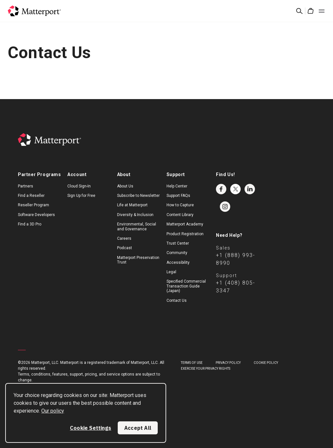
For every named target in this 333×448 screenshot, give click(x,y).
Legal (171, 272)
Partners (25, 186)
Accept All (137, 428)
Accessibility (178, 262)
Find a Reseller (31, 195)
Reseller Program (33, 205)
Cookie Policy (266, 363)
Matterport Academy (184, 224)
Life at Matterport (132, 205)
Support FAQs (178, 195)
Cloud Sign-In (79, 186)
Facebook (221, 189)
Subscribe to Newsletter (138, 195)
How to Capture (180, 205)
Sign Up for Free (81, 195)
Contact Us (176, 300)
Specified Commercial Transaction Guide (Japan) (186, 286)
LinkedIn (250, 189)
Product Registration (185, 234)
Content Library (179, 214)
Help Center (176, 186)
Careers (124, 238)
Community (176, 252)
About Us (125, 186)
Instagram (225, 206)
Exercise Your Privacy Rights (205, 368)
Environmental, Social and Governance (136, 226)
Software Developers (36, 214)
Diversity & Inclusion (135, 214)
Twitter (235, 189)
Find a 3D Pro (29, 224)
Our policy (52, 411)
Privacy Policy (228, 363)
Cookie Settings (90, 428)
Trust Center (177, 243)
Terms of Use (192, 363)
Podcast (124, 248)
